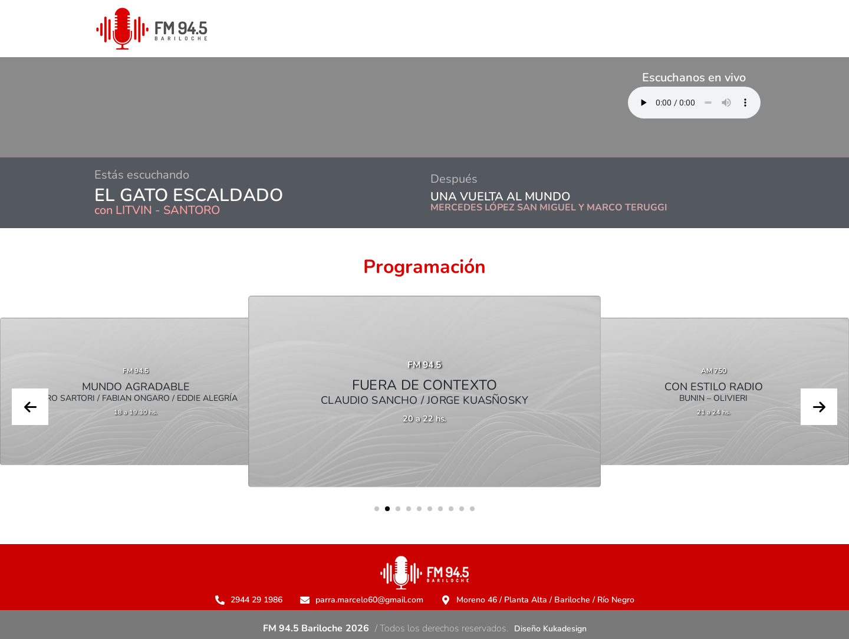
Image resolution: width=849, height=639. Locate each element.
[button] (376, 508)
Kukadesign (565, 628)
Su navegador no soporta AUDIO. (694, 102)
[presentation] (30, 406)
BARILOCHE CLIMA (254, 107)
